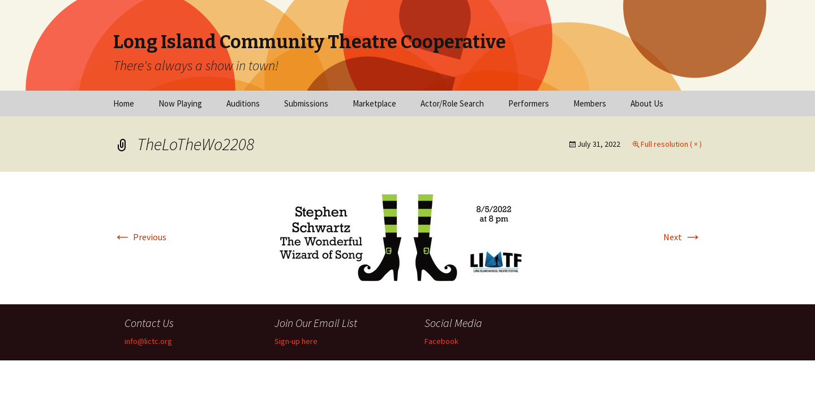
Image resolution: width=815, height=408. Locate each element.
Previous (139, 237)
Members (589, 103)
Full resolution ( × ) (671, 144)
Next (682, 237)
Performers (528, 103)
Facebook (441, 341)
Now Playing (180, 103)
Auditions (243, 103)
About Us (646, 103)
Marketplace (374, 103)
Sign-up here (296, 341)
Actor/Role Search (452, 103)
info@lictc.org (148, 341)
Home (123, 103)
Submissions (306, 103)
